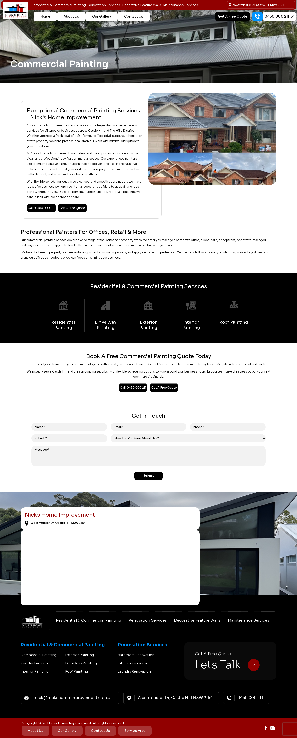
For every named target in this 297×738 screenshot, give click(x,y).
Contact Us (133, 16)
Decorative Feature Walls (141, 5)
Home (45, 16)
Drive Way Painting (81, 663)
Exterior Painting (79, 655)
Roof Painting (76, 671)
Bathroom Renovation (136, 655)
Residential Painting (38, 663)
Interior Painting (34, 671)
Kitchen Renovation (134, 663)
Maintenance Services (180, 5)
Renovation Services (104, 5)
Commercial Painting (38, 655)
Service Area (134, 731)
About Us (71, 16)
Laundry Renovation (134, 671)
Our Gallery (101, 16)
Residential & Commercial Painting (59, 5)
